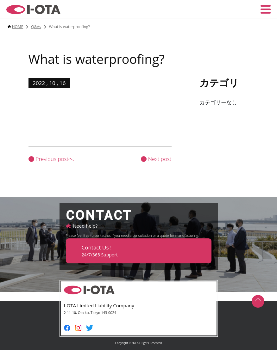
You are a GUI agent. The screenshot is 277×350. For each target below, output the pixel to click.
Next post (156, 159)
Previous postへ (51, 159)
